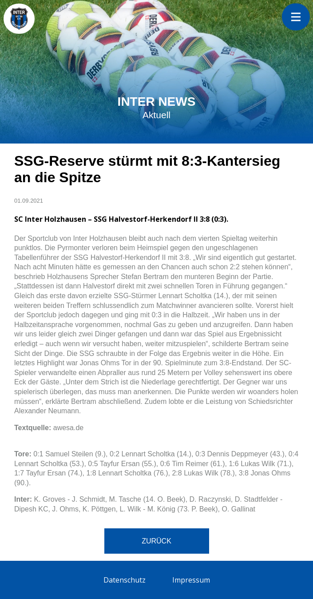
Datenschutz (124, 580)
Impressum (191, 580)
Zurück (156, 541)
